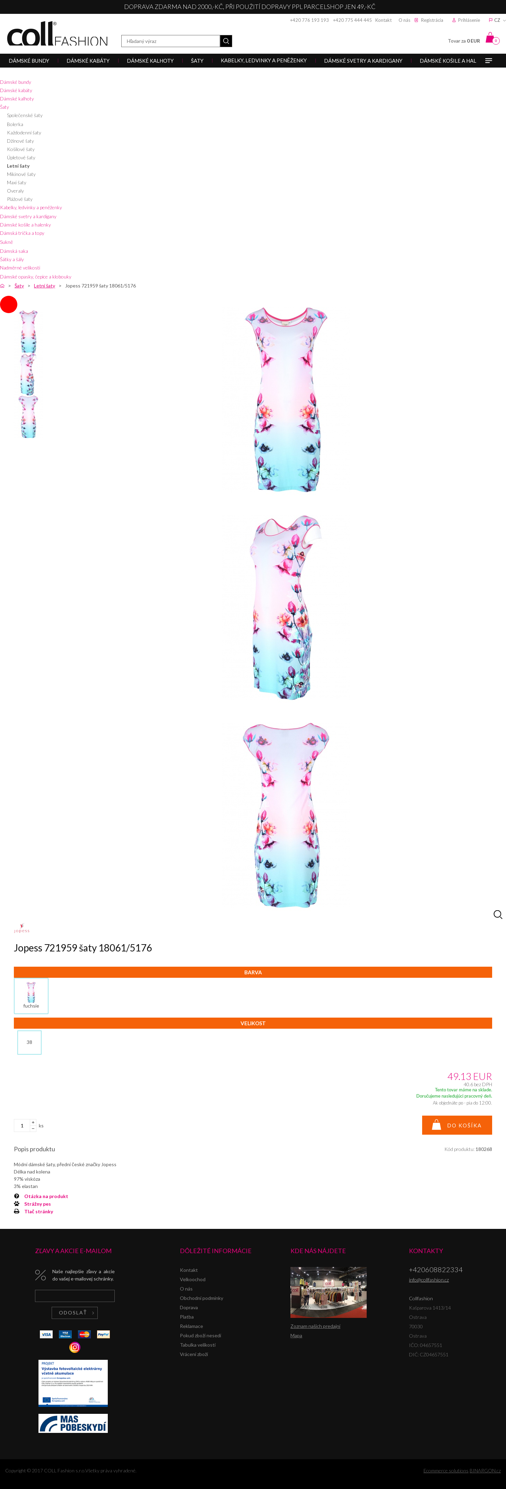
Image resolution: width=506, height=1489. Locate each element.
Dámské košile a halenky (25, 225)
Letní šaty (18, 166)
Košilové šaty (21, 149)
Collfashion (57, 33)
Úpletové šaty (21, 157)
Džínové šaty (20, 141)
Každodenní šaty (24, 132)
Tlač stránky (38, 1211)
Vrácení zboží (194, 1354)
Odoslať (73, 1312)
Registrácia (432, 20)
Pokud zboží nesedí (200, 1335)
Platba (187, 1317)
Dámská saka (14, 251)
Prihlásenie (469, 20)
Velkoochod (193, 1279)
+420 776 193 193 (309, 20)
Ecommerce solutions (446, 1470)
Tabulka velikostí (198, 1345)
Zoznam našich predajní (315, 1326)
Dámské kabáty (16, 90)
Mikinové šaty (21, 174)
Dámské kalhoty (17, 98)
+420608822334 (436, 1269)
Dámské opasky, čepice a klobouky (35, 277)
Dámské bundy (15, 82)
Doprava (189, 1307)
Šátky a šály (12, 259)
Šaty (4, 107)
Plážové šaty (20, 199)
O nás (404, 20)
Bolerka (15, 124)
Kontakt (383, 20)
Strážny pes (37, 1204)
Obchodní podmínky (201, 1298)
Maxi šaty (16, 182)
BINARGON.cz (485, 1470)
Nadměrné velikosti (20, 268)
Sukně (6, 242)
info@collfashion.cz (429, 1280)
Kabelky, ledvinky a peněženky (31, 207)
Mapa (296, 1335)
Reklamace (191, 1326)
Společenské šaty (25, 115)
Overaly (15, 191)
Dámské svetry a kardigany (28, 216)
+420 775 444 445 (352, 20)
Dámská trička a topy (22, 233)
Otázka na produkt (46, 1196)
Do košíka (464, 1125)
